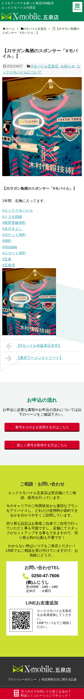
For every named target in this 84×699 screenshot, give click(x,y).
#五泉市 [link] (8, 265)
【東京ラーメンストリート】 (34, 358)
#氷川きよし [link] (12, 229)
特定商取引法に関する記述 (59, 679)
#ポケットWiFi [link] (14, 235)
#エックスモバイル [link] (17, 210)
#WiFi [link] (6, 241)
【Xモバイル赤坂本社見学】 (34, 346)
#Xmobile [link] (9, 247)
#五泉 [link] (6, 259)
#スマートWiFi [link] (14, 253)
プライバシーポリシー (22, 679)
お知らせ (67, 66)
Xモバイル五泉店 (44, 66)
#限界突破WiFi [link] (14, 223)
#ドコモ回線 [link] (12, 217)
